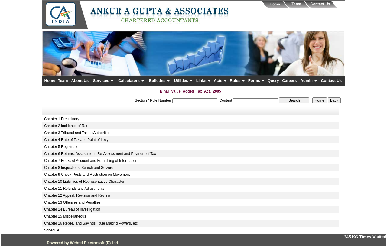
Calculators (131, 80)
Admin (309, 80)
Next (317, 59)
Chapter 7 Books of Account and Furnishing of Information (90, 161)
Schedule (51, 230)
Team (63, 80)
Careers (289, 80)
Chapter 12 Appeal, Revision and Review (77, 195)
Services (103, 80)
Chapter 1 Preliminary (61, 119)
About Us (80, 80)
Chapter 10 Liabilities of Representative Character (84, 181)
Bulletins (159, 80)
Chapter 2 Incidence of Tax (65, 126)
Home (49, 80)
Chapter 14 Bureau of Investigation (72, 209)
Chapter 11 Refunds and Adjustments (74, 188)
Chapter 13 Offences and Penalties (72, 202)
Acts (220, 80)
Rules (237, 80)
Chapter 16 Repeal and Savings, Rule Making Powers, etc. (91, 223)
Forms (256, 80)
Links (203, 80)
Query (273, 80)
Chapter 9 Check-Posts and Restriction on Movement (87, 174)
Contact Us (331, 80)
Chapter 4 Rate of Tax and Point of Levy (76, 140)
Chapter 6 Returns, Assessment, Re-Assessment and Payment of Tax (100, 154)
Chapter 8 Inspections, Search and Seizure (78, 168)
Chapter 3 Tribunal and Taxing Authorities (77, 133)
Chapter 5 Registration (62, 147)
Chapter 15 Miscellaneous (65, 216)
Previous (66, 59)
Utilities (183, 80)
